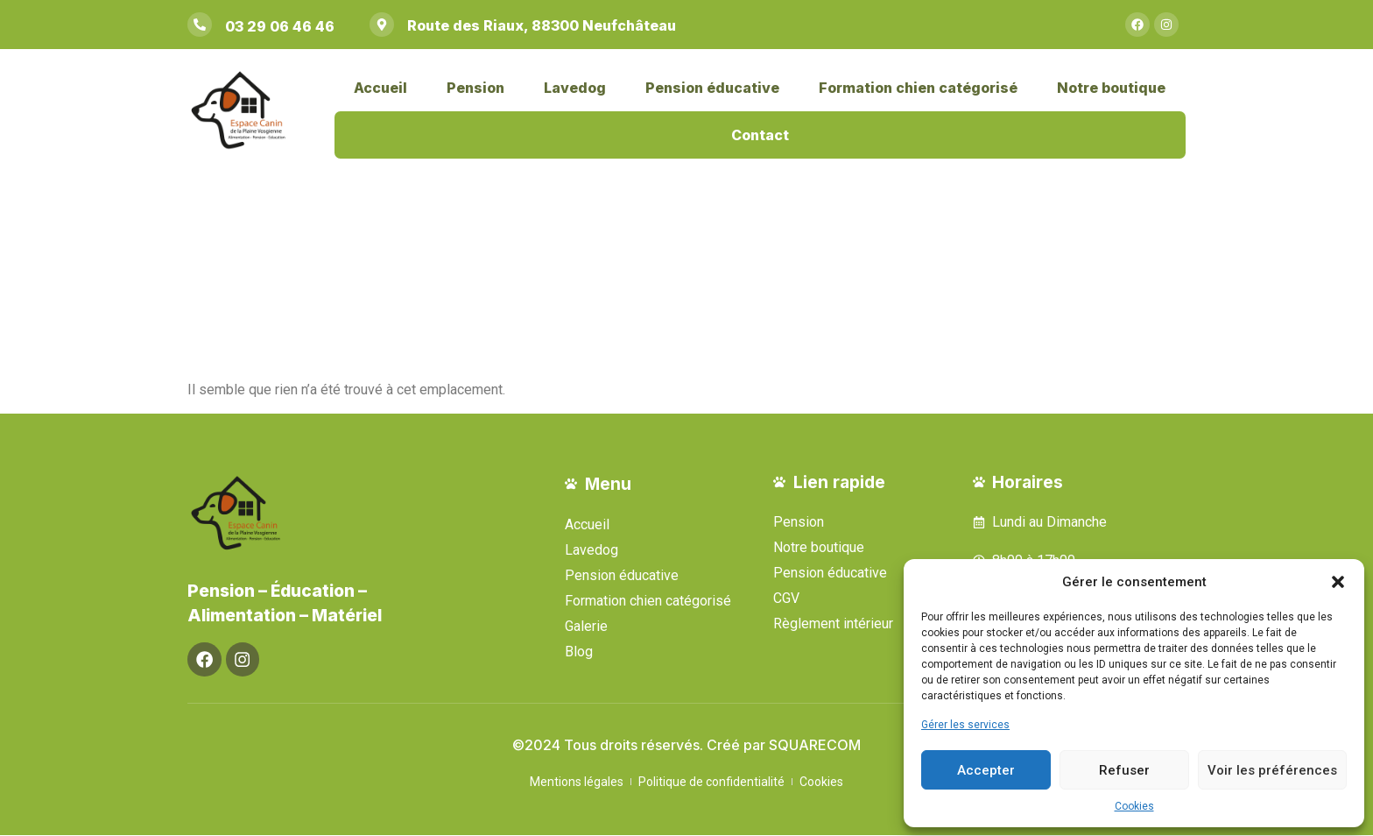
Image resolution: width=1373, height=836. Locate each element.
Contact (760, 135)
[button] (1338, 582)
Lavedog (575, 87)
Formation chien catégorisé (918, 87)
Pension (475, 87)
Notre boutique (1111, 87)
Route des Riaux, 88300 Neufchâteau (541, 25)
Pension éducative (712, 87)
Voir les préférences (1272, 770)
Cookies (1134, 806)
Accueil (380, 87)
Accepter (986, 770)
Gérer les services (965, 725)
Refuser (1124, 770)
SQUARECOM (815, 746)
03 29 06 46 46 (279, 26)
